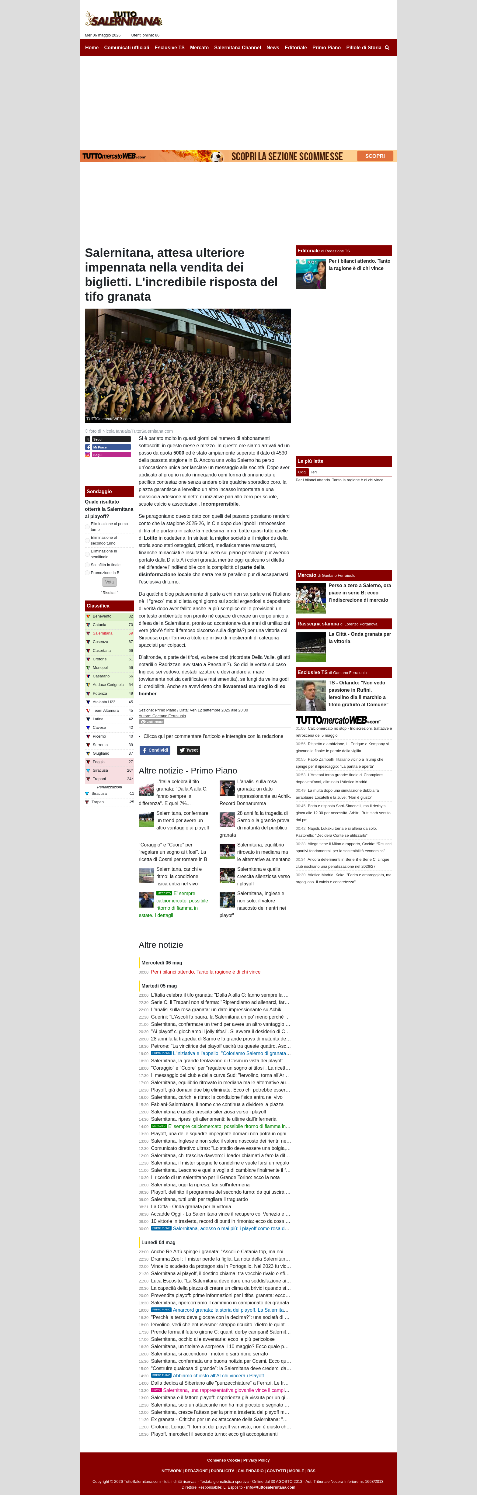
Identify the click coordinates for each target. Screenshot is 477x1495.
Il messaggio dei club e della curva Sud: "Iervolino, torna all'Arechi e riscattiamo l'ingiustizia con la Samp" (264, 1075)
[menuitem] (387, 47)
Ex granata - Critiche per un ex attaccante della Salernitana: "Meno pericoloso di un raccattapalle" (256, 1419)
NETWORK (172, 1471)
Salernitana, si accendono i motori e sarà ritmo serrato (209, 1353)
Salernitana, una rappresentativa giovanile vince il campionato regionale (234, 1390)
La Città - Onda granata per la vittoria (191, 1206)
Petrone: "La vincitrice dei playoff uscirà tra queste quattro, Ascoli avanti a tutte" (236, 1046)
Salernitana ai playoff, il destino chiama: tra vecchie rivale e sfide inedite (228, 1273)
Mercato (307, 575)
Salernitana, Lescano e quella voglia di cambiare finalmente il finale (223, 1170)
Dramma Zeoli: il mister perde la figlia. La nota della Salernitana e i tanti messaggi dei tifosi (248, 1258)
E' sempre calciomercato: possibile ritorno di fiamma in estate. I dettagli (236, 1126)
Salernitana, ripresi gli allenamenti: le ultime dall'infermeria (214, 1119)
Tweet (188, 750)
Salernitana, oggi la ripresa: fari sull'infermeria (200, 1184)
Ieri (314, 472)
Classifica (98, 605)
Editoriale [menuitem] (296, 47)
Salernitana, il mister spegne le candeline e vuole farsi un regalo (220, 1162)
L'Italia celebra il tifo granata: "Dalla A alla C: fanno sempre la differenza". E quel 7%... (243, 995)
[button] (110, 582)
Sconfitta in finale (105, 564)
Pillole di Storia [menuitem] (363, 47)
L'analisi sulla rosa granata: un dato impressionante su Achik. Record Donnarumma (241, 1009)
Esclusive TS (313, 672)
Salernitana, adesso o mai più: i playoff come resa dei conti (225, 1228)
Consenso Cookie (223, 1460)
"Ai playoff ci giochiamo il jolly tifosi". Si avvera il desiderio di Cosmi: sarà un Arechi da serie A (251, 1031)
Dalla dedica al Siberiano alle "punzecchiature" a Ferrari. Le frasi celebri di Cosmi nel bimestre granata (261, 1383)
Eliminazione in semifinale (104, 554)
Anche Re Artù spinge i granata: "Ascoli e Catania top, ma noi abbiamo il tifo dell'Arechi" (245, 1251)
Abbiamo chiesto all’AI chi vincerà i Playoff (207, 1375)
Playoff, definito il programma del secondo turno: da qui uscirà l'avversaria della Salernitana (249, 1192)
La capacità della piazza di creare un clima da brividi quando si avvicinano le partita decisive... (252, 1288)
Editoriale (309, 250)
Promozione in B (105, 572)
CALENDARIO (250, 1471)
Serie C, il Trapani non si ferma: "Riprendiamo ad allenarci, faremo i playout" (233, 1002)
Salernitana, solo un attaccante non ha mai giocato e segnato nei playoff (229, 1404)
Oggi (302, 472)
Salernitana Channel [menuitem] (237, 47)
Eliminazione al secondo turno (104, 540)
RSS (311, 1471)
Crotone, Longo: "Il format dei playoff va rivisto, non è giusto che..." (223, 1426)
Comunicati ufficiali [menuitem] (126, 47)
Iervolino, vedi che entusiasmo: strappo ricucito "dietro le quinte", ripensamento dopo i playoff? (252, 1324)
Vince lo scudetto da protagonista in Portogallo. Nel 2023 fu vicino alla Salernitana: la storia (249, 1266)
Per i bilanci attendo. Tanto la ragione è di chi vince (206, 971)
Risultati (110, 592)
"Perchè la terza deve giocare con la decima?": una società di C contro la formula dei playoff (250, 1317)
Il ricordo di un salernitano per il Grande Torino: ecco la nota (215, 1177)
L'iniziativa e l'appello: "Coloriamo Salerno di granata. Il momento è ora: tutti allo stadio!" (256, 1053)
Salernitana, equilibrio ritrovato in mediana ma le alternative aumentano (264, 852)
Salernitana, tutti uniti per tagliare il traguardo (199, 1199)
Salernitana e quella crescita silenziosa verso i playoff (263, 876)
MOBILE (296, 1471)
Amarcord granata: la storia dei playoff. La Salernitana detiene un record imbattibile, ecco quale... (266, 1310)
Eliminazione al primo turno (109, 526)
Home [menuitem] (92, 47)
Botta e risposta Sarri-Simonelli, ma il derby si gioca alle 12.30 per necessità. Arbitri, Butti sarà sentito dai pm (343, 813)
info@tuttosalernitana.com (270, 1487)
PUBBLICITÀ (223, 1471)
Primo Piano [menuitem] (326, 47)
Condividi (155, 750)
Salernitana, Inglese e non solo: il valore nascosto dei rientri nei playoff (227, 1141)
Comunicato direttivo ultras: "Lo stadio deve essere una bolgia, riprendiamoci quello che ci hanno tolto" (261, 1148)
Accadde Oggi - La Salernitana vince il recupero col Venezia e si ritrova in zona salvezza (246, 1213)
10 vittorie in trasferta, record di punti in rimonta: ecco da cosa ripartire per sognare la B (245, 1221)
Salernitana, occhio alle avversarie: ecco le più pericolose (213, 1339)
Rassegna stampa (318, 623)
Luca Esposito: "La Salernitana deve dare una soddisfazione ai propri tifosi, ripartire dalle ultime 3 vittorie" (264, 1280)
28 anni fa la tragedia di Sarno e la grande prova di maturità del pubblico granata (238, 1038)
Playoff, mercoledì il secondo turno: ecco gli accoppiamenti (214, 1434)
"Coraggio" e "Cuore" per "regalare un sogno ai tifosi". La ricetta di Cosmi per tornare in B (173, 852)
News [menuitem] (272, 47)
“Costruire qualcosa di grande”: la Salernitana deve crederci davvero (224, 1368)
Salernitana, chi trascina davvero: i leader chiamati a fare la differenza (226, 1155)
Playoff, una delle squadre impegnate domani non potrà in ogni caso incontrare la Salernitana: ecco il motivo (267, 1133)
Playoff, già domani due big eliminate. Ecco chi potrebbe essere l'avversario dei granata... (247, 1089)
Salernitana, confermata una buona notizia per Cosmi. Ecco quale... (224, 1361)
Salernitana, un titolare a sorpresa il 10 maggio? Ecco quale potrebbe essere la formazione (249, 1346)
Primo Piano (165, 710)
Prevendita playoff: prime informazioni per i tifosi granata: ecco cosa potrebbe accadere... (247, 1295)
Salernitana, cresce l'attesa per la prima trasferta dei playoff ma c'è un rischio (234, 1412)
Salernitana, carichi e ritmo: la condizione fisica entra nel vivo (179, 876)
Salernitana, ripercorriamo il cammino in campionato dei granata (220, 1302)
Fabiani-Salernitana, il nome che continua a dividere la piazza (217, 1104)
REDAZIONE (196, 1471)
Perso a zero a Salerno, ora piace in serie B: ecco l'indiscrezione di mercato (360, 593)
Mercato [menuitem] (199, 47)
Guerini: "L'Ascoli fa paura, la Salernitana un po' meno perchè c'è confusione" (234, 1016)
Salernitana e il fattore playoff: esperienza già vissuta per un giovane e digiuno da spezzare (249, 1397)
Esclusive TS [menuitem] (170, 47)
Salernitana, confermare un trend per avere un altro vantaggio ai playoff (182, 820)
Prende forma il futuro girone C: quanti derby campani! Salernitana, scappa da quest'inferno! (250, 1331)
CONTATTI (276, 1471)
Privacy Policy (256, 1460)
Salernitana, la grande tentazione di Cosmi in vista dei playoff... (219, 1060)
